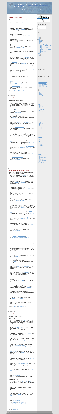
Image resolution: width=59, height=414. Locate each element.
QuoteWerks (40, 144)
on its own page (18, 33)
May (39, 43)
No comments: (22, 90)
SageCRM (40, 154)
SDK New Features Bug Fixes (43, 157)
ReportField (12, 395)
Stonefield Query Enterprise (42, 160)
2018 (39, 54)
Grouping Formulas (41, 123)
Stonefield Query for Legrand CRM (43, 84)
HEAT (39, 124)
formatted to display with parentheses (23, 122)
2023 (39, 36)
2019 (39, 53)
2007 (39, 66)
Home (22, 407)
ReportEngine (29, 393)
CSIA (39, 110)
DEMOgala (40, 113)
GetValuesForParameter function (17, 83)
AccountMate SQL (41, 96)
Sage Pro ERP (26, 237)
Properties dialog (14, 62)
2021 (39, 38)
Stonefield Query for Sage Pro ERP (44, 86)
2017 (39, 55)
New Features (21, 165)
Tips (39, 163)
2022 (39, 37)
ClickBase (40, 108)
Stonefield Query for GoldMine (43, 82)
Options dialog (31, 69)
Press (39, 143)
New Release (25, 165)
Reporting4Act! (41, 145)
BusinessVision (41, 106)
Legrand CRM (41, 128)
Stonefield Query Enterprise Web (43, 71)
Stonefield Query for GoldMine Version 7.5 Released (18, 97)
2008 (39, 65)
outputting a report (26, 57)
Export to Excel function (18, 383)
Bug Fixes (13, 165)
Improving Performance (42, 127)
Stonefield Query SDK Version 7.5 (15, 313)
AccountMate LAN (41, 95)
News (39, 139)
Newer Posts (10, 407)
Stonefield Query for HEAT (42, 83)
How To (40, 125)
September (40, 41)
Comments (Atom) (16, 409)
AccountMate (40, 94)
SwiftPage (40, 161)
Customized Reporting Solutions (43, 111)
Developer (40, 114)
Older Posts (33, 407)
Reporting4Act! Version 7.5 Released (15, 17)
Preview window (23, 63)
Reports (40, 146)
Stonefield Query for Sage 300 (43, 85)
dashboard (24, 22)
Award (39, 104)
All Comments (40, 28)
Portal (39, 142)
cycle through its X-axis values (20, 29)
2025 (39, 34)
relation (30, 381)
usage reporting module (30, 72)
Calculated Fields (41, 107)
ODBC (39, 140)
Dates (39, 112)
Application (20, 394)
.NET (39, 92)
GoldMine (16, 165)
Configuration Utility (41, 109)
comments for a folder (20, 65)
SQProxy (40, 158)
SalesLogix (40, 155)
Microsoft (40, 130)
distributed (17, 386)
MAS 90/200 (40, 129)
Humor (39, 126)
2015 (39, 57)
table (26, 381)
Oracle (39, 141)
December (40, 40)
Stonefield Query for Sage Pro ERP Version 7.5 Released (19, 170)
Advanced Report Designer (19, 47)
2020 (39, 39)
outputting (29, 35)
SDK (25, 403)
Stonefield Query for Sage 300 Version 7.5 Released (18, 240)
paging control (14, 38)
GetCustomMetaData (42, 121)
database (23, 381)
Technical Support (41, 162)
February (40, 52)
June (39, 42)
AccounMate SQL (41, 93)
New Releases (41, 138)
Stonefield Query (41, 159)
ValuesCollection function (16, 86)
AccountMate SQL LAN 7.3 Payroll (43, 97)
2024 (39, 35)
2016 (39, 56)
